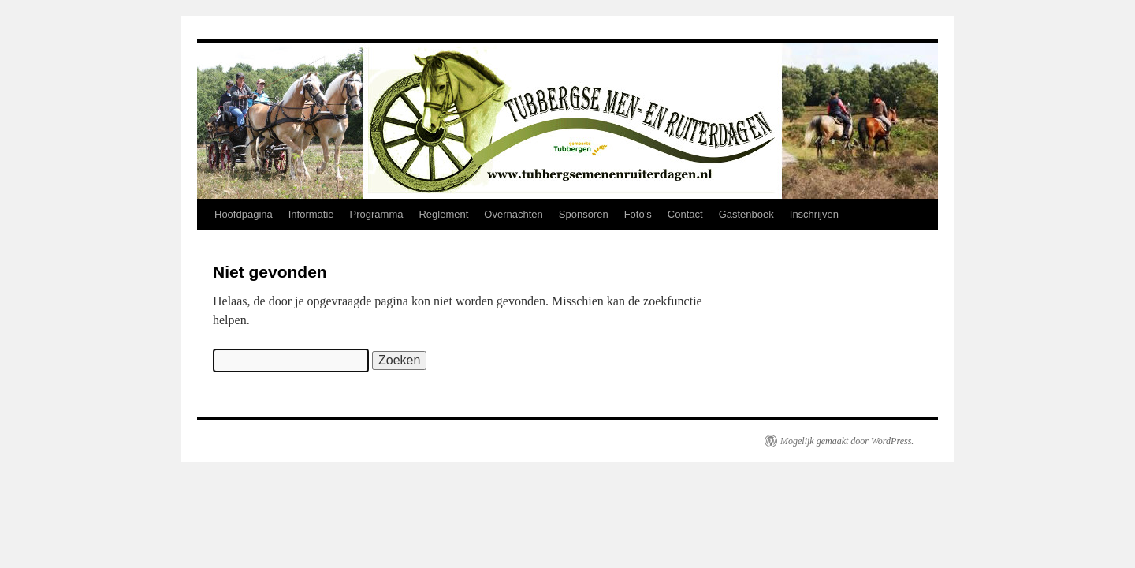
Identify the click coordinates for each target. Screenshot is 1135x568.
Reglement (443, 214)
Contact (685, 214)
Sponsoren (583, 214)
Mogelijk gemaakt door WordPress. (847, 441)
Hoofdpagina (243, 214)
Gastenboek (746, 214)
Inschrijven (814, 214)
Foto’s (638, 214)
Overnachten (513, 214)
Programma (377, 214)
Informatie (311, 214)
